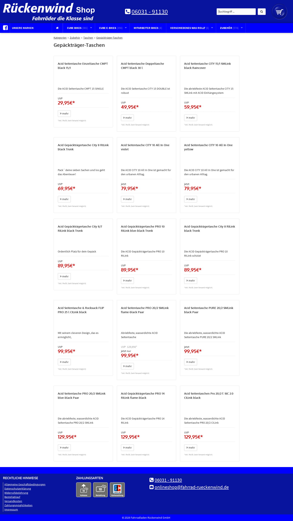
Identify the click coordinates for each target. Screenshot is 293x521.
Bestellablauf (12, 497)
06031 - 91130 (150, 12)
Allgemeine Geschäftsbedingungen (24, 484)
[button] (262, 11)
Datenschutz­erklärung (17, 488)
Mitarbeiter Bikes (148, 28)
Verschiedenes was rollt (189, 28)
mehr (64, 113)
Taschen (88, 37)
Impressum (11, 509)
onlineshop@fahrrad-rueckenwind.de (192, 487)
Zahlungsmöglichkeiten (18, 505)
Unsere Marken (22, 28)
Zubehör (229, 28)
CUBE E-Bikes (111, 28)
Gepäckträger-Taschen (109, 37)
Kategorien (60, 37)
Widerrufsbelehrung (16, 493)
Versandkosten (13, 501)
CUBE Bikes (77, 28)
